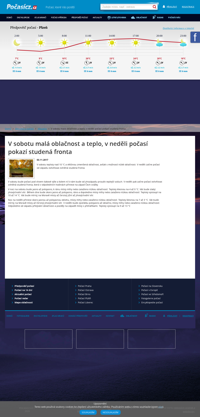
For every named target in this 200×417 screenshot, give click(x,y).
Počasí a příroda (58, 17)
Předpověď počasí (79, 17)
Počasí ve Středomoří (152, 294)
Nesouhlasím (110, 412)
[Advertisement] (100, 102)
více (160, 406)
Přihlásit (172, 6)
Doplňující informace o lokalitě (178, 28)
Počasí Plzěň (84, 298)
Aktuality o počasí (24, 128)
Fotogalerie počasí (151, 298)
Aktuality (97, 17)
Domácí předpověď (77, 316)
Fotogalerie (23, 316)
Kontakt (110, 316)
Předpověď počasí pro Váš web (48, 339)
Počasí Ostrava (86, 290)
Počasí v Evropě (149, 290)
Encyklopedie (23, 17)
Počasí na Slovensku (152, 285)
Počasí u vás (174, 17)
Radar (160, 17)
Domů (9, 17)
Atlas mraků (40, 17)
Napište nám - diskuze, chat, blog (100, 339)
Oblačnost (141, 17)
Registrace (188, 6)
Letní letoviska (118, 17)
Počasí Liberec (85, 302)
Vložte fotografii (151, 339)
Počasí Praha (84, 285)
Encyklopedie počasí (152, 302)
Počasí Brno (84, 294)
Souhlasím (88, 412)
